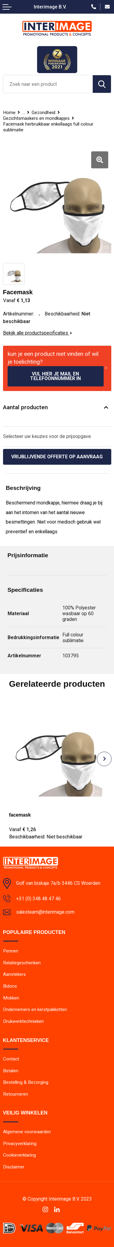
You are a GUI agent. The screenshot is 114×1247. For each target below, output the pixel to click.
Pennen (10, 951)
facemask (20, 814)
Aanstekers (14, 974)
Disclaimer (13, 1167)
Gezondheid (43, 112)
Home (9, 112)
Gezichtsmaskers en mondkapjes (36, 118)
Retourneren (15, 1094)
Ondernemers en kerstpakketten (35, 1009)
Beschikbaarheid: (45, 837)
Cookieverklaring (19, 1155)
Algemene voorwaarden (27, 1131)
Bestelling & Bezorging (25, 1082)
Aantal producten (25, 407)
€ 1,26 (22, 829)
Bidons (10, 986)
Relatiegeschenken (22, 963)
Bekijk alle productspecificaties (37, 333)
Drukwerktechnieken (23, 1021)
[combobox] (48, 84)
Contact (11, 1059)
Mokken (11, 998)
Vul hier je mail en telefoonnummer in (55, 376)
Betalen (10, 1070)
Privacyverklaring (19, 1143)
